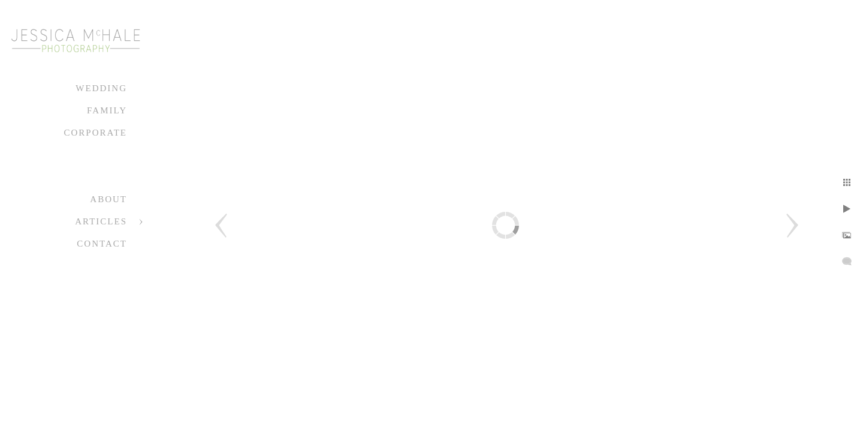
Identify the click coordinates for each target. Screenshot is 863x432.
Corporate (95, 132)
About (108, 199)
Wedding (101, 88)
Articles (101, 221)
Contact (102, 243)
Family (107, 110)
